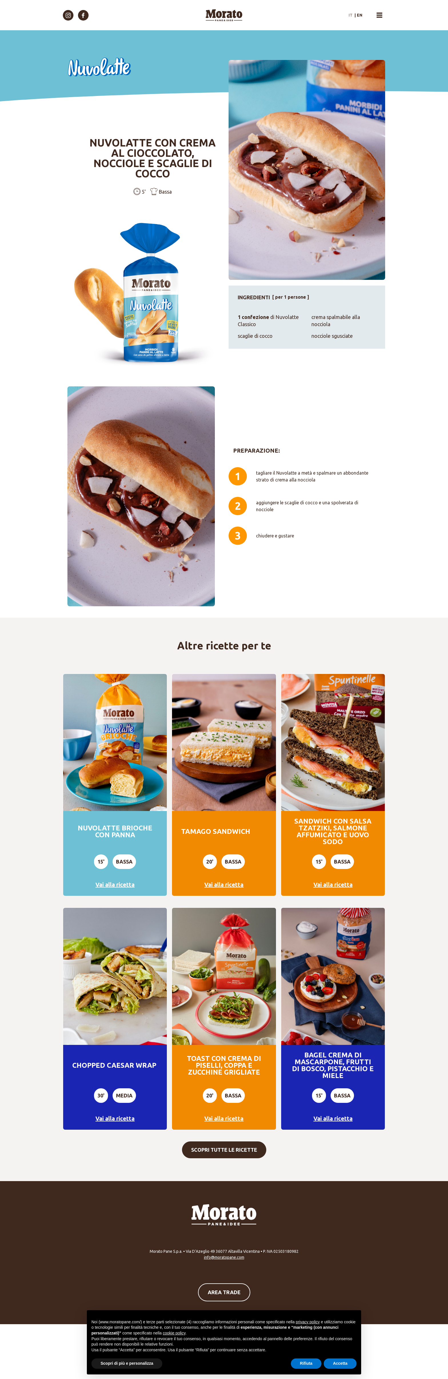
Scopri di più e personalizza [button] (127, 1363)
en (359, 15)
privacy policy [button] (308, 1322)
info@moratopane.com (224, 1257)
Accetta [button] (340, 1363)
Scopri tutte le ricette (224, 1150)
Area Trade (224, 1292)
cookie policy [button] (174, 1333)
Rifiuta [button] (306, 1363)
